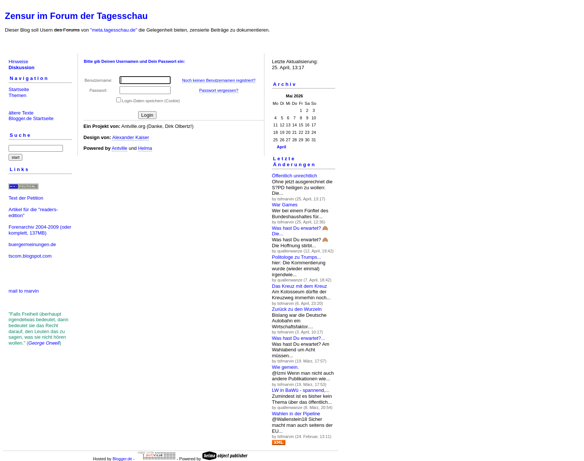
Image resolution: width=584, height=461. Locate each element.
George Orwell (44, 343)
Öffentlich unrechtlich (294, 175)
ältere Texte (21, 113)
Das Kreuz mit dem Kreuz (299, 286)
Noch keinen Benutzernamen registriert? (219, 80)
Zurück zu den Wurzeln (296, 309)
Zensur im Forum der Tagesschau (76, 16)
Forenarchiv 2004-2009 (33, 227)
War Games (285, 204)
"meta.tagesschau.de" (113, 30)
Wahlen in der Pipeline (296, 413)
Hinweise (18, 61)
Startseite (19, 89)
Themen (17, 95)
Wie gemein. (285, 367)
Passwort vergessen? (218, 90)
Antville (119, 148)
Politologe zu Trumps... (296, 257)
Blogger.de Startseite (31, 118)
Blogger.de (122, 459)
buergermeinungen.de (32, 244)
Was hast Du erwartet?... (298, 338)
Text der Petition (26, 198)
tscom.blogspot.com (30, 256)
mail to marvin (24, 291)
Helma (145, 148)
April (281, 147)
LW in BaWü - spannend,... (300, 390)
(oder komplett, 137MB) (40, 230)
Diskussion (21, 67)
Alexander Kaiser (130, 137)
